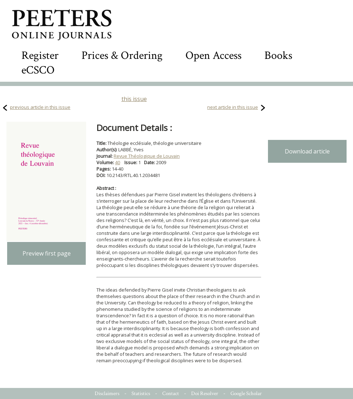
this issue (134, 99)
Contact (170, 393)
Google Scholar (246, 393)
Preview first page (47, 253)
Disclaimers (107, 393)
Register (40, 55)
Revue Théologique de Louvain (147, 156)
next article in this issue (232, 107)
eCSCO (38, 70)
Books (278, 55)
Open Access (213, 55)
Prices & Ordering (122, 55)
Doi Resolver (204, 393)
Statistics (140, 393)
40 (117, 162)
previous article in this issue (40, 107)
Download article (307, 151)
